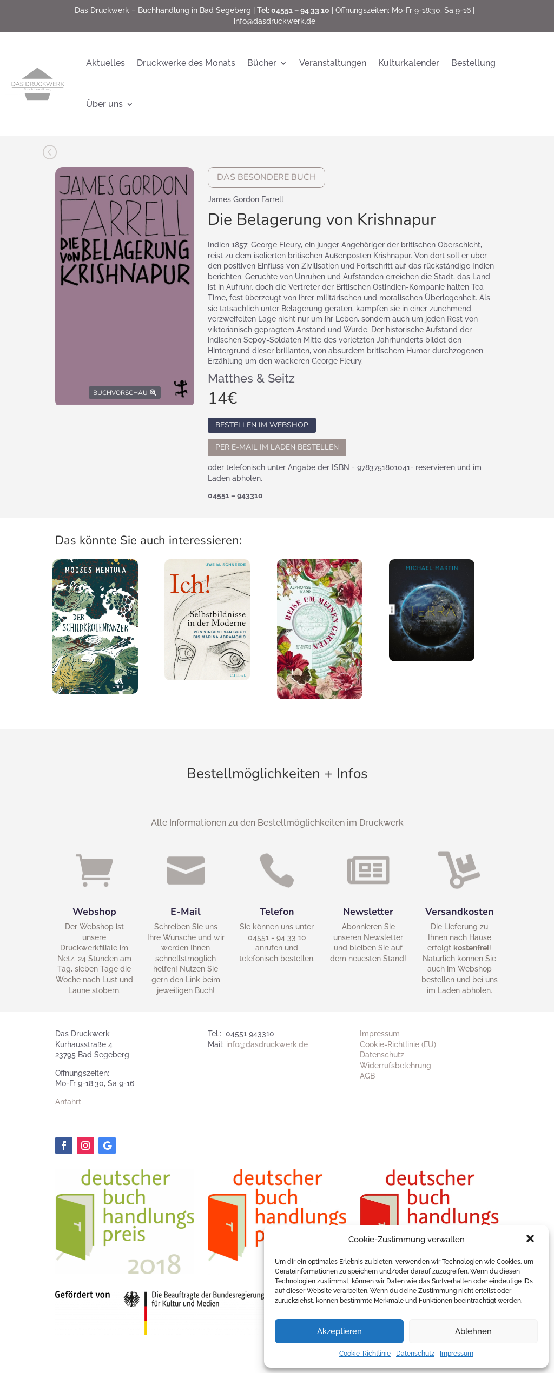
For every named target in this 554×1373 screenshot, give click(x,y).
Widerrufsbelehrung (395, 1065)
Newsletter (365, 911)
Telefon (273, 911)
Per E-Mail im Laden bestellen (277, 447)
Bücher (261, 63)
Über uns (104, 104)
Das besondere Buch (266, 177)
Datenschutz (415, 1353)
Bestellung (473, 63)
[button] (531, 1239)
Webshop (91, 913)
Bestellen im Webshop (261, 425)
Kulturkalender (408, 63)
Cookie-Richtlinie (365, 1353)
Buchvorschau (120, 393)
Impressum (456, 1353)
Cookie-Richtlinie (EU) (398, 1044)
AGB (367, 1075)
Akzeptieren (339, 1331)
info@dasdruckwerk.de (274, 21)
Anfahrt (68, 1101)
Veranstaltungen (332, 63)
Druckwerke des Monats (186, 63)
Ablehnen (473, 1331)
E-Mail (182, 913)
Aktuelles (105, 63)
